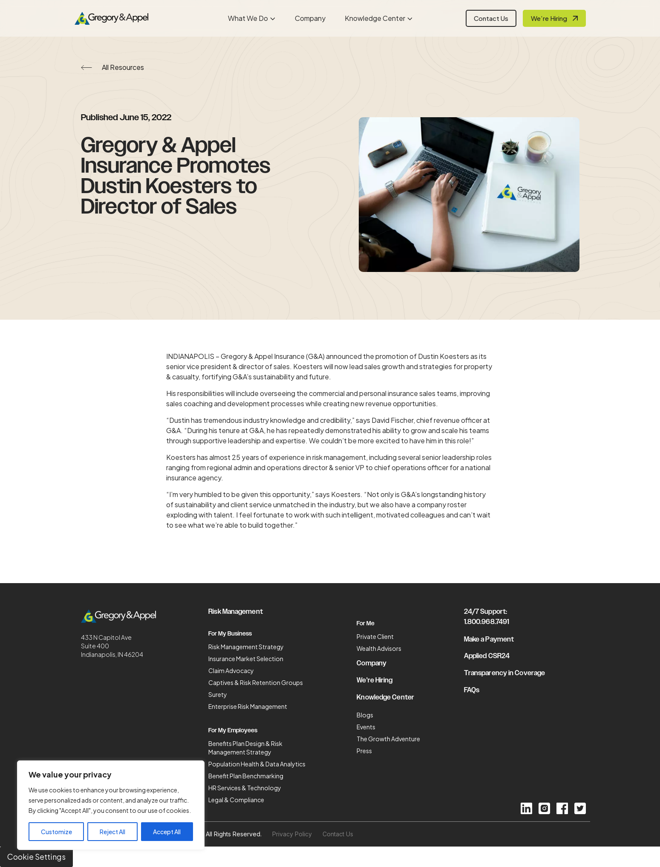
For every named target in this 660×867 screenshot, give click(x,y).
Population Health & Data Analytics (257, 764)
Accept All (167, 831)
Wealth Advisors (379, 648)
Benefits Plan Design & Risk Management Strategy (245, 748)
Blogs (365, 715)
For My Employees (232, 730)
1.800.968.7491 (486, 622)
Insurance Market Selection (245, 658)
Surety (217, 694)
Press (364, 750)
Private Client (375, 636)
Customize (56, 831)
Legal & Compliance (236, 799)
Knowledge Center (375, 18)
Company (310, 18)
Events (366, 727)
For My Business (230, 634)
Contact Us (491, 18)
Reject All (112, 831)
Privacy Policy (292, 834)
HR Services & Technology (244, 788)
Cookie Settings (36, 856)
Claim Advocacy (231, 670)
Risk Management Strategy (246, 646)
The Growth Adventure (388, 739)
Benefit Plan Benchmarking (245, 776)
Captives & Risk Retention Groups (255, 682)
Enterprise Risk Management (247, 706)
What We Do (248, 18)
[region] (111, 805)
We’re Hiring (549, 18)
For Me (366, 623)
